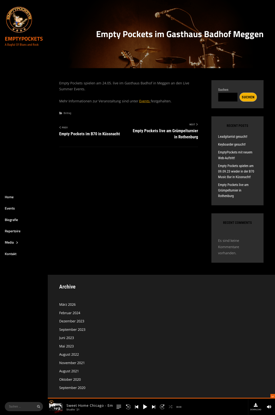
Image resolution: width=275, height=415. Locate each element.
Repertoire (12, 231)
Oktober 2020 (70, 379)
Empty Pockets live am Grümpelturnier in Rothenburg (233, 190)
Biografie (11, 219)
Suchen (223, 90)
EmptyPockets (24, 39)
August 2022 (69, 354)
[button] (119, 407)
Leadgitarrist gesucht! (232, 137)
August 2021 (69, 371)
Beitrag (67, 113)
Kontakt (10, 253)
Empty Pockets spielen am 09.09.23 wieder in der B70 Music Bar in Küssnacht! (236, 171)
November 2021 (72, 362)
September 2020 (72, 387)
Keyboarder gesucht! (232, 144)
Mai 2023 (66, 346)
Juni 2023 (66, 337)
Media (9, 242)
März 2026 (67, 304)
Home (9, 197)
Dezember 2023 (71, 321)
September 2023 (72, 329)
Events (10, 208)
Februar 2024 (69, 313)
